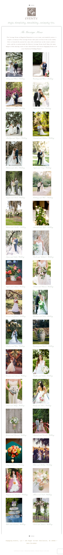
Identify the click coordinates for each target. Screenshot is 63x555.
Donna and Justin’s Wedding (16, 316)
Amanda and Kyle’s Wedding (43, 227)
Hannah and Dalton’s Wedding (43, 138)
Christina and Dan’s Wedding (43, 316)
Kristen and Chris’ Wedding (15, 346)
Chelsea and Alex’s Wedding (15, 168)
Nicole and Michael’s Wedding (43, 257)
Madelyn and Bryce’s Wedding (16, 138)
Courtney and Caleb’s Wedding (43, 346)
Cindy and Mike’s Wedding (42, 406)
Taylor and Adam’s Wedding (15, 287)
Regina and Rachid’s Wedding (17, 495)
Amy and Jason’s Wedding (15, 465)
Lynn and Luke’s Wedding (15, 257)
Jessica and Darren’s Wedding (16, 435)
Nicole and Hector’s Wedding (42, 524)
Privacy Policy (39, 550)
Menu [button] (32, 5)
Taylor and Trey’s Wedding (42, 168)
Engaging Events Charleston (31, 13)
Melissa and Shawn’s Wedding (43, 287)
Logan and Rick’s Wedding (15, 198)
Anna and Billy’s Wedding (15, 406)
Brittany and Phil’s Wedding (43, 198)
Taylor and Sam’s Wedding (42, 108)
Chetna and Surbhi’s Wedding (16, 227)
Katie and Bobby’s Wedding (42, 465)
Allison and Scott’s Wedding (42, 495)
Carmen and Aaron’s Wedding (16, 376)
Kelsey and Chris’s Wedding (15, 79)
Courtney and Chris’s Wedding (43, 79)
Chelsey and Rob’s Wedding (15, 108)
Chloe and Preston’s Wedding (16, 524)
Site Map (46, 550)
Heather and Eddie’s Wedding (43, 376)
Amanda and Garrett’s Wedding (43, 435)
